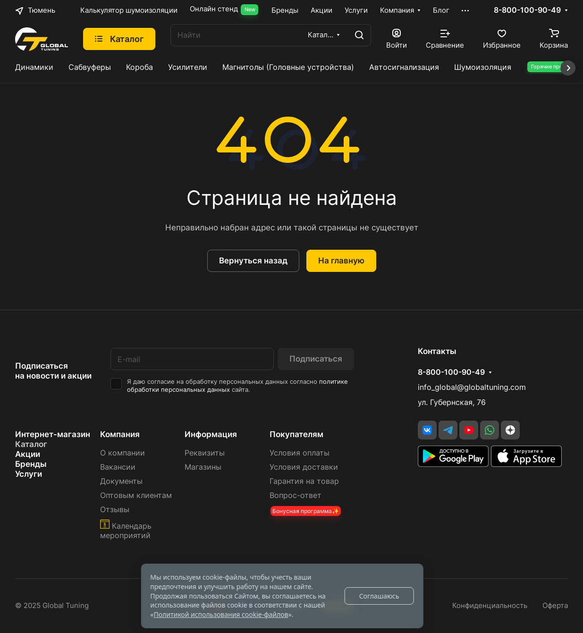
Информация (211, 434)
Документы (121, 481)
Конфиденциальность (489, 605)
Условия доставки (304, 467)
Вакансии (117, 467)
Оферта (555, 605)
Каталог (31, 444)
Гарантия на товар (304, 481)
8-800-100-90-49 (527, 10)
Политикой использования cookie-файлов (220, 614)
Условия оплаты (300, 452)
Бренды (31, 464)
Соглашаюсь (379, 595)
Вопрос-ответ (295, 495)
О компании (122, 452)
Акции (27, 454)
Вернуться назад (253, 260)
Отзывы (114, 509)
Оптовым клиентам (136, 495)
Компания (120, 434)
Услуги (28, 474)
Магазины (203, 467)
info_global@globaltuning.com (472, 387)
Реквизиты (205, 452)
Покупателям (296, 434)
